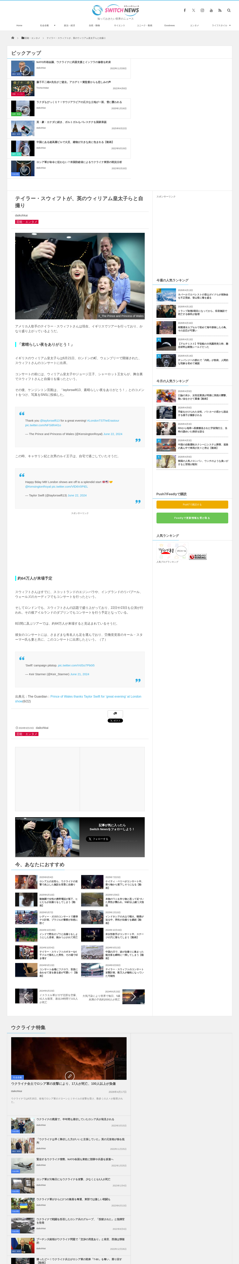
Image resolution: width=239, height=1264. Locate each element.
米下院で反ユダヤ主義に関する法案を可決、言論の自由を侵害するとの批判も (201, 1075)
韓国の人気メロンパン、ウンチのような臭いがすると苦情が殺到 (203, 383)
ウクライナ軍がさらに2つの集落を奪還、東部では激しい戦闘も (128, 998)
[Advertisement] (80, 464)
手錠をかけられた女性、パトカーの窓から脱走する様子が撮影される (203, 333)
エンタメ (194, 25)
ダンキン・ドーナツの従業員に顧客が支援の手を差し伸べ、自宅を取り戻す (52, 1192)
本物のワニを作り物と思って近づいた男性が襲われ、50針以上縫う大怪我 (124, 822)
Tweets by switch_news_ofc (119, 1153)
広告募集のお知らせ (184, 1250)
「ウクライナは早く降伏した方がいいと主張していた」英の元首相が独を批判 (201, 960)
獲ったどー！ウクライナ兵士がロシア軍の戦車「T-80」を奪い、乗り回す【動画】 (201, 1020)
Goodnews (169, 25)
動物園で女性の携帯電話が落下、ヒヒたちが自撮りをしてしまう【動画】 (58, 822)
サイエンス (119, 25)
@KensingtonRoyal (38, 406)
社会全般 (44, 25)
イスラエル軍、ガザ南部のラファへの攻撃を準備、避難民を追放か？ (128, 1055)
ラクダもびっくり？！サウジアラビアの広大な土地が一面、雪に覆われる (201, 65)
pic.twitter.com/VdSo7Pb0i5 (76, 585)
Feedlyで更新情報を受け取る (192, 438)
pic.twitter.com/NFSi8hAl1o (43, 345)
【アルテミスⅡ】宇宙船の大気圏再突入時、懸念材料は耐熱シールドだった (203, 265)
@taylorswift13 (50, 340)
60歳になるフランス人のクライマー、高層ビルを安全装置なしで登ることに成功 (53, 1159)
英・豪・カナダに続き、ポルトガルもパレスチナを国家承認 (55, 84)
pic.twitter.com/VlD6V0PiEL (70, 406)
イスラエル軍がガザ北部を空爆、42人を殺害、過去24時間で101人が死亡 (58, 919)
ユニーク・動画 (144, 25)
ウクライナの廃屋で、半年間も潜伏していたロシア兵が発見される (128, 958)
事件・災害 (89, 94)
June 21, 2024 (79, 594)
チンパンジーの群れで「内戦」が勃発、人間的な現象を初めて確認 (203, 282)
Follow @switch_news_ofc (126, 761)
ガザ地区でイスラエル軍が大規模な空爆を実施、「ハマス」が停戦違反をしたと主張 (128, 1115)
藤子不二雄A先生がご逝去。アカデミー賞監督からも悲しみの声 (128, 64)
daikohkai (41, 71)
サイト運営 (78, 1250)
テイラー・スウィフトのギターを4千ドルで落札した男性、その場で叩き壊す (58, 875)
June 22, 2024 (112, 354)
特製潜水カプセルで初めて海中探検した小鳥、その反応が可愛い (203, 249)
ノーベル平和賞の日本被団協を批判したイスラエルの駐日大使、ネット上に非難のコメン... (201, 1095)
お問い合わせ (128, 1250)
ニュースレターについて (155, 1250)
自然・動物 (94, 25)
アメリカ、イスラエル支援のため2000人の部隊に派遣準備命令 (201, 1053)
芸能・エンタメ (90, 74)
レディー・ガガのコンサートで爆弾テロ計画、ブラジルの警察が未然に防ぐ (58, 840)
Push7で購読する (192, 424)
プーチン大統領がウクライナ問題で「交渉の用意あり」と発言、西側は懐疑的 (128, 1020)
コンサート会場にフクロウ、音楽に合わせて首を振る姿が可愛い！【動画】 (58, 893)
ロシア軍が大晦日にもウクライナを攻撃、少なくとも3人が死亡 (201, 978)
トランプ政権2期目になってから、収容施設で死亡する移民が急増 (202, 233)
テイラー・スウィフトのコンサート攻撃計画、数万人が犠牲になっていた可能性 (124, 893)
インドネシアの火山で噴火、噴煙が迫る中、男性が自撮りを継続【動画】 (124, 840)
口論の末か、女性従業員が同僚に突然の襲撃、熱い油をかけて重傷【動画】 (203, 317)
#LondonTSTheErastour (103, 340)
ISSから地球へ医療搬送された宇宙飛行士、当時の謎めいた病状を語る (202, 350)
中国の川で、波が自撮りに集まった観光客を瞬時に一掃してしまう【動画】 (124, 875)
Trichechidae (115, 71)
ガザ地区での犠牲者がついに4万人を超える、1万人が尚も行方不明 (201, 1115)
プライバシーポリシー (103, 1250)
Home (19, 25)
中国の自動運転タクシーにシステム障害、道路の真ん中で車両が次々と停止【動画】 (203, 366)
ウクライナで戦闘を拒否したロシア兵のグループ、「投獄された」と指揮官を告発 (201, 1000)
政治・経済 (69, 25)
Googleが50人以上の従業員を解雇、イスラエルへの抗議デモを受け (128, 1075)
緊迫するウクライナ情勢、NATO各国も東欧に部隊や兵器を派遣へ (128, 978)
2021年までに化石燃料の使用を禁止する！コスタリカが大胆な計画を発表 (53, 1175)
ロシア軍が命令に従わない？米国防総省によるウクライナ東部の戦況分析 (201, 85)
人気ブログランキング (167, 482)
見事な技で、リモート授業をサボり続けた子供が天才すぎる (52, 1224)
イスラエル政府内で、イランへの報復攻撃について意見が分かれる (128, 1093)
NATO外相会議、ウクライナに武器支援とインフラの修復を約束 (55, 64)
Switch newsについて (55, 1250)
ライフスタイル (219, 25)
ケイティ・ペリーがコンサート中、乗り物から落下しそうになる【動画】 (124, 805)
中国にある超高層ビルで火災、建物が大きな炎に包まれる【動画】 (128, 84)
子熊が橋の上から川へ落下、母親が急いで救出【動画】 (52, 1208)
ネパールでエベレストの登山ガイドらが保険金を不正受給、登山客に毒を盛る (203, 216)
